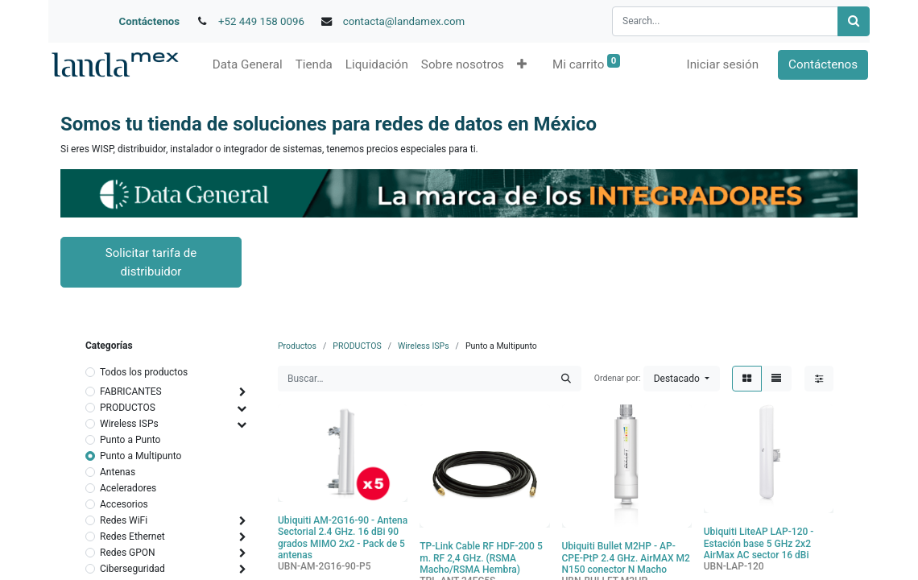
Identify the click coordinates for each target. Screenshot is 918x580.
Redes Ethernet (132, 536)
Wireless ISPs (129, 423)
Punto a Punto (130, 439)
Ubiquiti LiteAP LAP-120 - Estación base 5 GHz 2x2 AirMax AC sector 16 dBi (759, 543)
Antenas (117, 472)
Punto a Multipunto (140, 456)
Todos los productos (144, 372)
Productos (297, 346)
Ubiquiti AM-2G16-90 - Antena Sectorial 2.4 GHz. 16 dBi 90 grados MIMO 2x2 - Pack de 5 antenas (342, 538)
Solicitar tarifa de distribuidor (150, 262)
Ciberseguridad (132, 568)
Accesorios (124, 504)
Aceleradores (128, 488)
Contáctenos (149, 21)
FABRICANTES (131, 391)
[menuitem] (246, 65)
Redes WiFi (123, 520)
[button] (520, 65)
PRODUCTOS (127, 407)
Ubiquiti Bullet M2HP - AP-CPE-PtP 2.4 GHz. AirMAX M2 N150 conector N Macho (626, 558)
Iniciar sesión (724, 64)
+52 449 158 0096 (261, 21)
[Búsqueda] (853, 21)
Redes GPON (127, 552)
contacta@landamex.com (404, 21)
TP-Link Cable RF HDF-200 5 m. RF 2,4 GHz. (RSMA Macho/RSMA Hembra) (481, 558)
